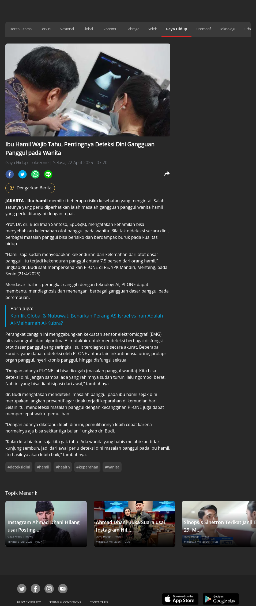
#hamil (43, 467)
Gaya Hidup (176, 28)
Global (87, 28)
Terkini (45, 28)
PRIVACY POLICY (29, 602)
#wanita (112, 467)
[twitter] (22, 174)
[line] (48, 174)
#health (63, 467)
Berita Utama (21, 28)
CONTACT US (99, 602)
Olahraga (132, 28)
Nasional (67, 28)
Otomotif (203, 28)
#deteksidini (18, 467)
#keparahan (87, 467)
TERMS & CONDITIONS (65, 602)
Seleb (152, 28)
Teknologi (227, 28)
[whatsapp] (35, 174)
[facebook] (9, 174)
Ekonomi (108, 28)
